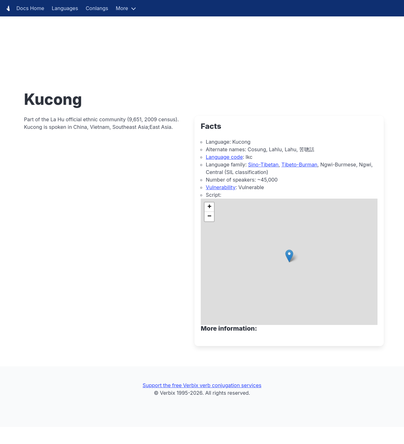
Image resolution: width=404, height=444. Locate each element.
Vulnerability (220, 187)
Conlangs (97, 8)
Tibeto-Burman (300, 164)
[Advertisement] (189, 44)
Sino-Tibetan (263, 164)
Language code (224, 157)
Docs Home (24, 8)
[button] (289, 255)
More (122, 8)
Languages (65, 8)
